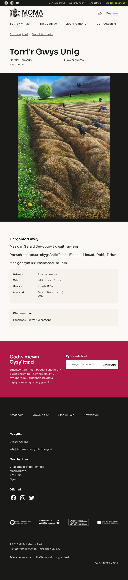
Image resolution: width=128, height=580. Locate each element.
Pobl (100, 255)
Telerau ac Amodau (21, 557)
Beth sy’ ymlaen (20, 23)
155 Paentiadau (43, 263)
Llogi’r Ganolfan (76, 23)
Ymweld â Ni (41, 415)
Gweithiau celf (42, 34)
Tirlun (111, 255)
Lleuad (88, 255)
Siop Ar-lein (66, 415)
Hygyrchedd (63, 557)
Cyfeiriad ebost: (77, 356)
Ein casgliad (19, 34)
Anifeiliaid (58, 255)
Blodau (75, 255)
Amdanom (17, 415)
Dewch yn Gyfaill (57, 3)
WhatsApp (45, 320)
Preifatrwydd (44, 557)
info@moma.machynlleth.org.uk (31, 449)
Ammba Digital (109, 562)
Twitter (31, 320)
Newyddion (91, 415)
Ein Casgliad (48, 23)
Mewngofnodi (95, 3)
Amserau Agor (76, 3)
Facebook (19, 320)
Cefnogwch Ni (106, 23)
